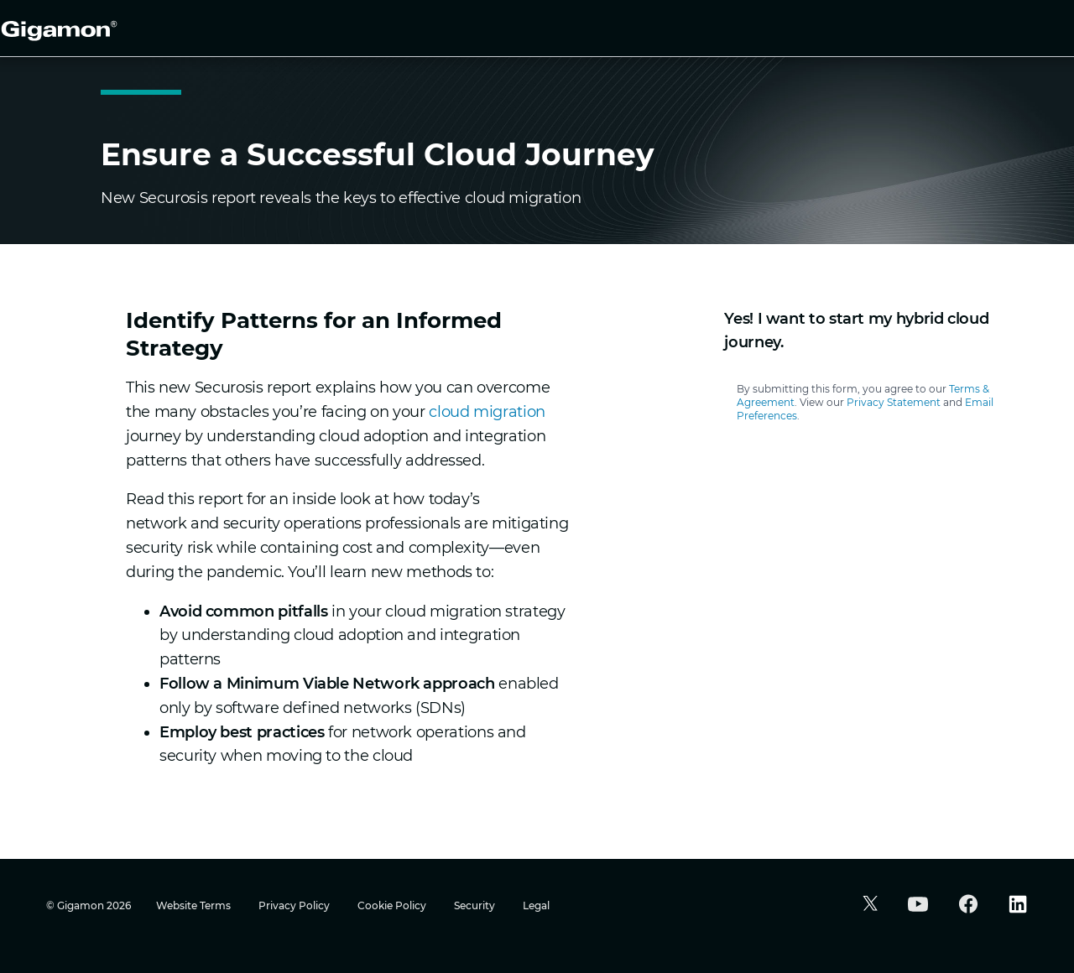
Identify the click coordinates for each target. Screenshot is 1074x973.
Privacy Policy (295, 905)
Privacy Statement (894, 402)
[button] (868, 905)
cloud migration (487, 412)
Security (476, 905)
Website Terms (194, 905)
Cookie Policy (393, 905)
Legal (536, 905)
